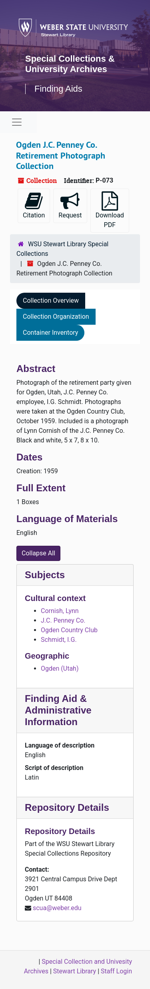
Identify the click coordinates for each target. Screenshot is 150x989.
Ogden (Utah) (59, 668)
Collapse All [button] (38, 553)
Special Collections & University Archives (70, 64)
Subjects (45, 574)
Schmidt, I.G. (59, 639)
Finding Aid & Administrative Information (58, 710)
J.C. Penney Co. (63, 620)
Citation (34, 205)
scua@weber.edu (57, 908)
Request (70, 205)
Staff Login (116, 971)
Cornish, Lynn (60, 611)
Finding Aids (58, 89)
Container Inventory (50, 332)
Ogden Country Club (69, 630)
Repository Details (67, 807)
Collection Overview (51, 300)
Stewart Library (74, 971)
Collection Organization (56, 316)
